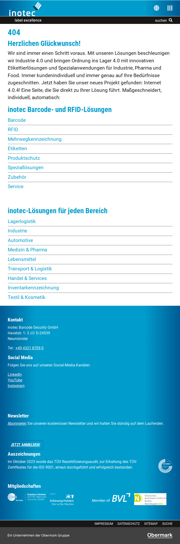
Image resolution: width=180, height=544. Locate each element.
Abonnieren (17, 423)
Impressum (104, 523)
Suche (167, 523)
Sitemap (151, 523)
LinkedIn (15, 374)
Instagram (16, 386)
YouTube (15, 380)
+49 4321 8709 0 (29, 348)
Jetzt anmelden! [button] (25, 445)
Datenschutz (129, 523)
